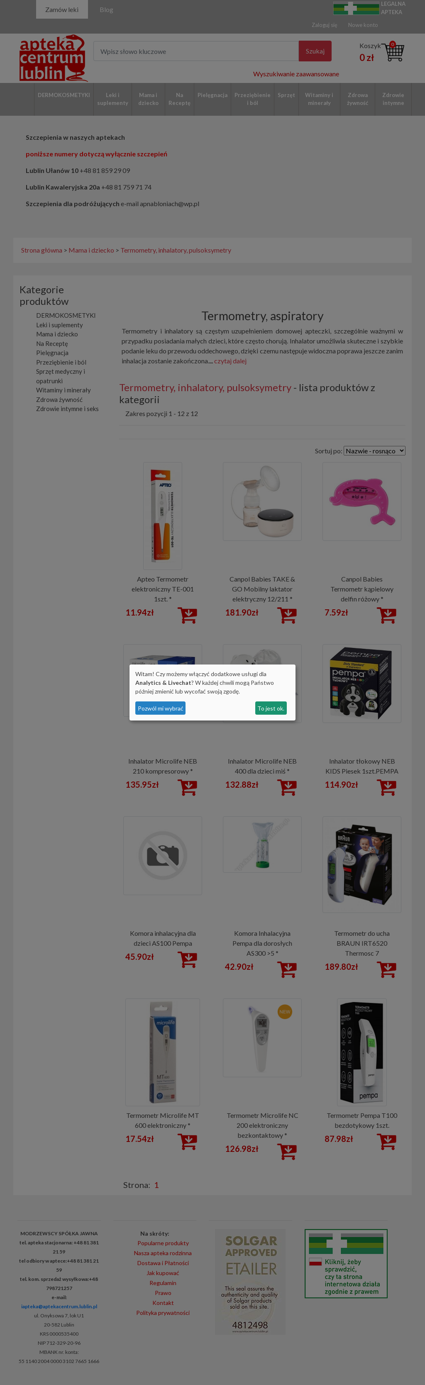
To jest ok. (270, 708)
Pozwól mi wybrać (160, 708)
